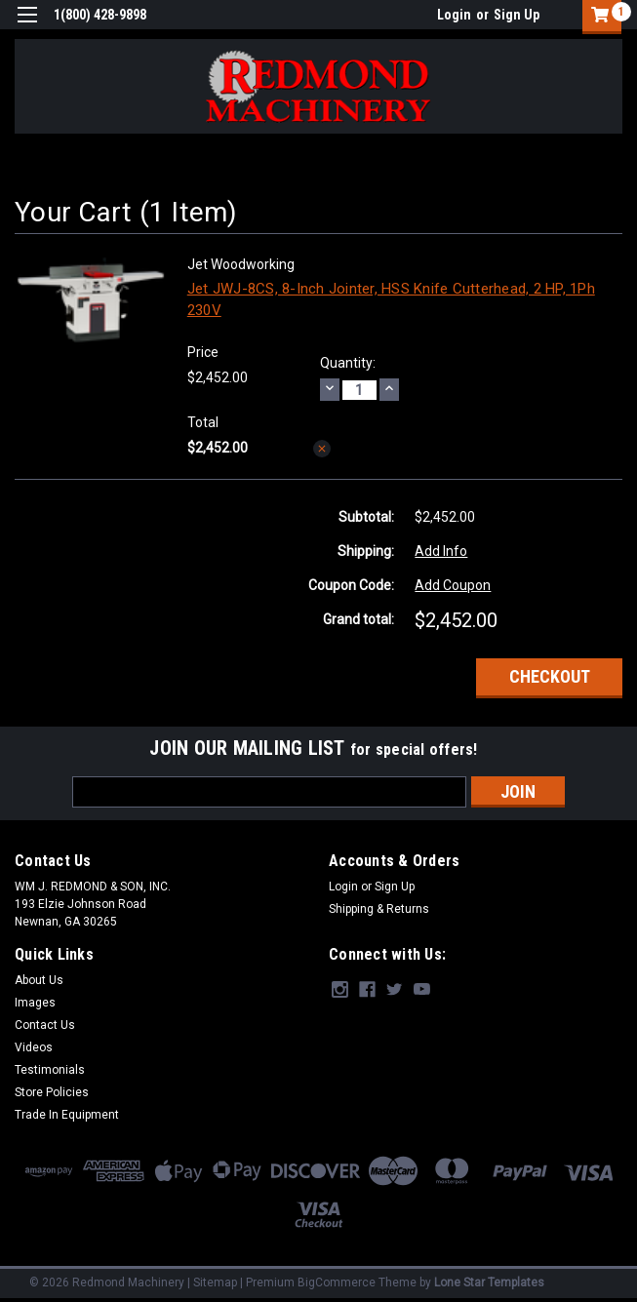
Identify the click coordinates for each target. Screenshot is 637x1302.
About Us (39, 980)
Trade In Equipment (67, 1115)
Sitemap (215, 1282)
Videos (34, 1047)
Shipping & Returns (379, 909)
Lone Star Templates (489, 1282)
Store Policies (52, 1092)
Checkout (549, 676)
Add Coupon (453, 585)
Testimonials (50, 1070)
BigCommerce (337, 1282)
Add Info (441, 551)
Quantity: (348, 363)
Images (35, 1002)
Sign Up (516, 14)
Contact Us (45, 1025)
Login (454, 14)
